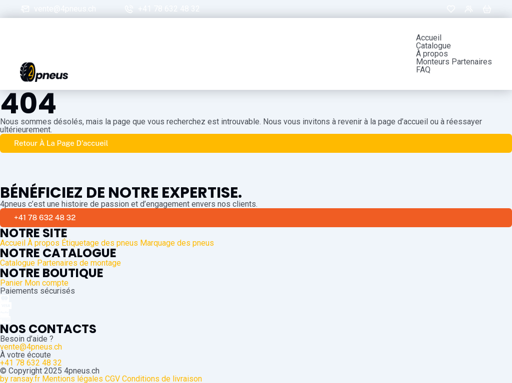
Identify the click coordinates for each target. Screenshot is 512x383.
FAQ (423, 70)
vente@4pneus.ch (65, 9)
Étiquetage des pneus (100, 243)
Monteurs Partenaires (454, 62)
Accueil (429, 38)
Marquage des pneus (177, 243)
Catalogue (433, 46)
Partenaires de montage (79, 263)
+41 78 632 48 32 (169, 9)
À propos (432, 54)
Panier (11, 283)
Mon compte (46, 283)
